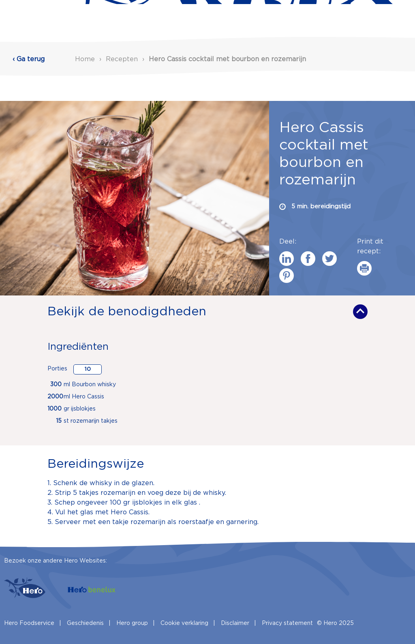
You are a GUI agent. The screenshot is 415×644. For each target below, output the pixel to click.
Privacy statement (287, 623)
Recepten (123, 59)
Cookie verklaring (184, 623)
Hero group (132, 623)
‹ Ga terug (29, 59)
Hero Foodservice (29, 623)
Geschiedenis (85, 623)
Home (85, 59)
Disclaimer (235, 623)
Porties (57, 369)
